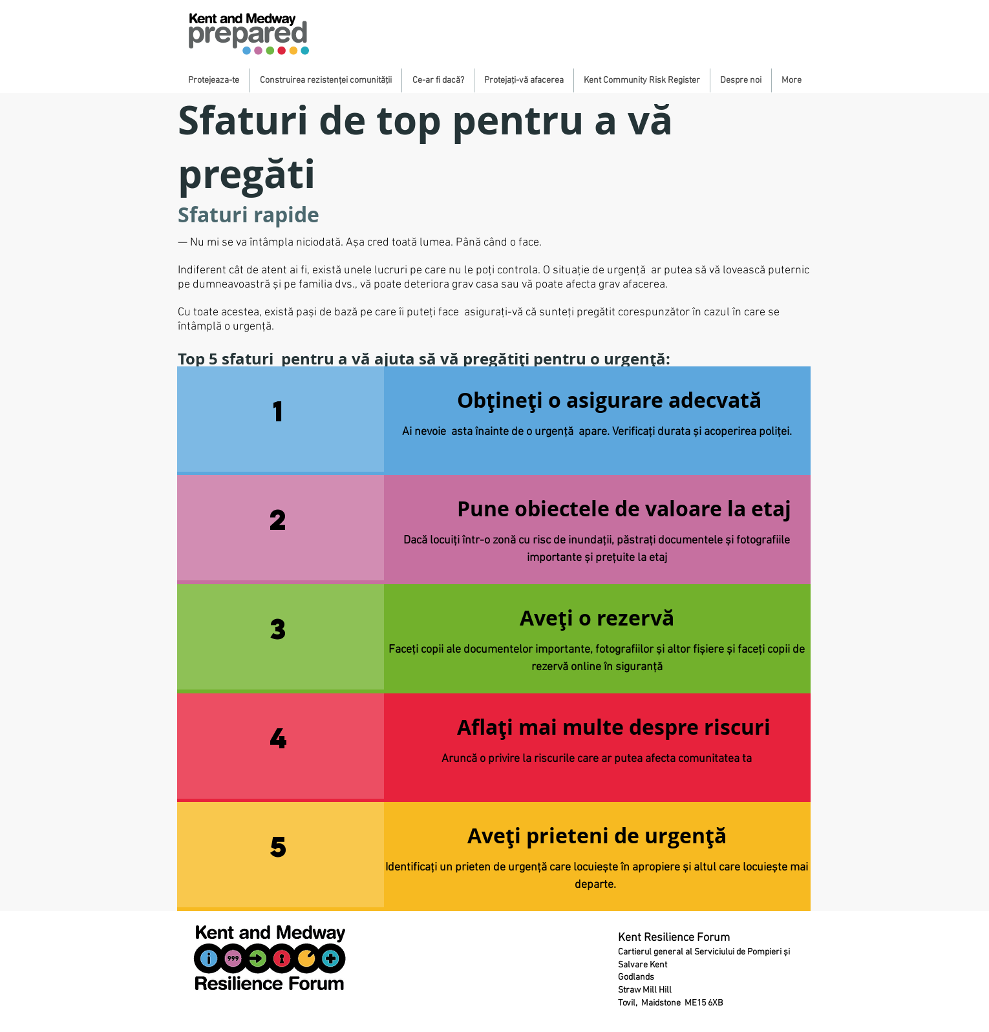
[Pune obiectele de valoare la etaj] (624, 508)
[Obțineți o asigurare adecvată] (609, 400)
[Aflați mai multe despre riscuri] (614, 727)
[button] (213, 80)
